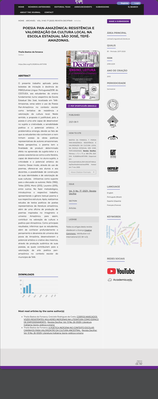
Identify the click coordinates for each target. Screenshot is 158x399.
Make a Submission (119, 51)
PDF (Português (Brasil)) (83, 136)
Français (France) (114, 235)
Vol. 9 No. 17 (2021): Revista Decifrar (54, 51)
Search (133, 37)
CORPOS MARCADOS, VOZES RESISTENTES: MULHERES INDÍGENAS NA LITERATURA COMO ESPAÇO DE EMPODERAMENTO (61, 349)
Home (21, 37)
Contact (49, 42)
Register (125, 3)
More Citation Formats (81, 202)
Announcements (83, 37)
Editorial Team (62, 37)
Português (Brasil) (114, 227)
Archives (30, 51)
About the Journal (30, 42)
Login (137, 3)
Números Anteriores (39, 37)
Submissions (102, 37)
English (110, 223)
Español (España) (114, 231)
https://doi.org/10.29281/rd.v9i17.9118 (32, 94)
